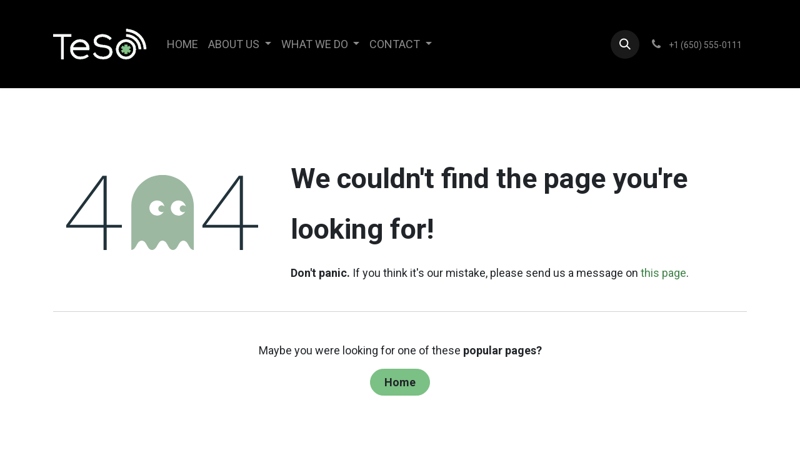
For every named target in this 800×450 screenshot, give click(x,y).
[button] (625, 44)
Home (400, 382)
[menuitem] (182, 44)
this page (663, 272)
